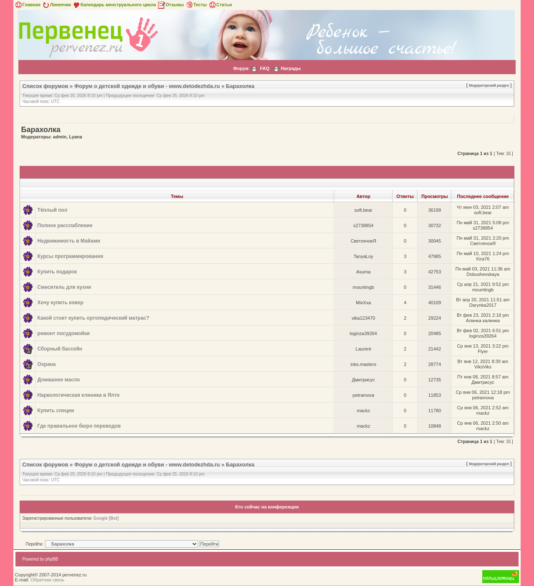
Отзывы (170, 4)
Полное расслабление (65, 225)
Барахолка (240, 86)
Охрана (47, 364)
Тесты (196, 4)
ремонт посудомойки (64, 333)
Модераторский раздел (489, 85)
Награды (291, 68)
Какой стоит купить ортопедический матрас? (93, 318)
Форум (241, 68)
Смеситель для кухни (64, 287)
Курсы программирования (70, 256)
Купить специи (56, 410)
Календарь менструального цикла (114, 4)
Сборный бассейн (60, 349)
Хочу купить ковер (60, 303)
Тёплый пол (53, 210)
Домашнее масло (59, 380)
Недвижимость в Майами (69, 241)
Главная (27, 4)
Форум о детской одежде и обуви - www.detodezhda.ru (147, 86)
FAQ (265, 68)
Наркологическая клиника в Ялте (79, 395)
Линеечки (56, 4)
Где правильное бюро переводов (79, 426)
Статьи (220, 4)
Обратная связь (47, 579)
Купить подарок (57, 272)
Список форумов (45, 86)
